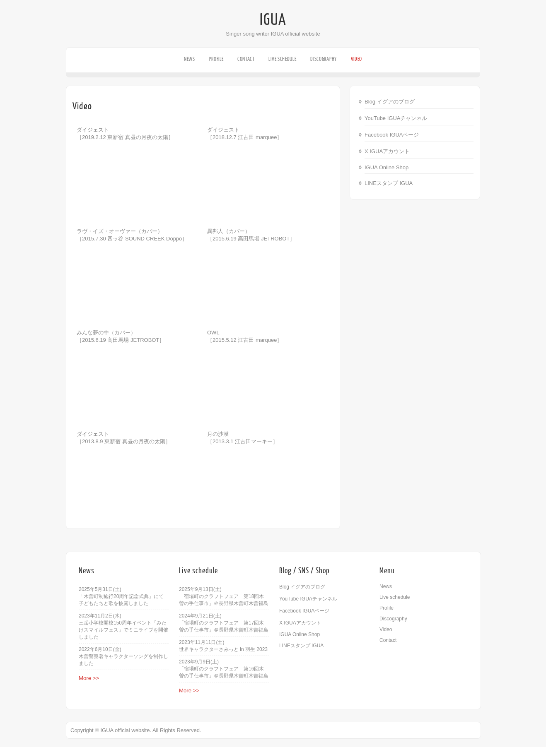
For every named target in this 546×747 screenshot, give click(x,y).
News (189, 59)
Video (356, 59)
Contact (246, 59)
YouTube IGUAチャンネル (396, 118)
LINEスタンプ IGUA (389, 183)
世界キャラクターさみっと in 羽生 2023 (223, 649)
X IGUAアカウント (387, 151)
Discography (323, 59)
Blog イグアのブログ (390, 101)
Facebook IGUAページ (392, 135)
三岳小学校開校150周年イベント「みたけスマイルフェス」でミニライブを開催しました (123, 630)
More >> (89, 678)
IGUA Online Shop (386, 167)
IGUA (273, 20)
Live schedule (282, 59)
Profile (216, 59)
